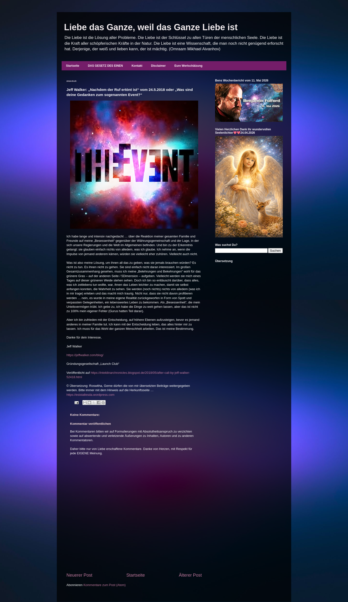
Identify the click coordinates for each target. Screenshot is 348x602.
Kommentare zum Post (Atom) (104, 585)
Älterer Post (190, 575)
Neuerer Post (79, 575)
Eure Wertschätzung (188, 65)
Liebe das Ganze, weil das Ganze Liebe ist (151, 27)
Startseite (72, 65)
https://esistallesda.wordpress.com (90, 394)
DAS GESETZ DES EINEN (105, 65)
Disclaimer (158, 65)
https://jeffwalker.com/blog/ (84, 355)
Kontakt (136, 65)
